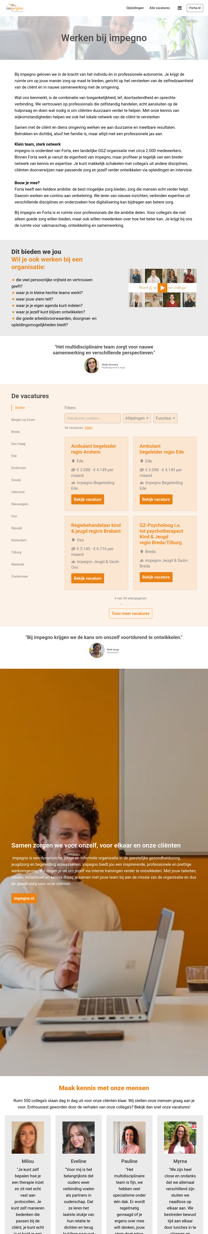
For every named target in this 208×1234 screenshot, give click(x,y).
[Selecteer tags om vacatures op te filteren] (165, 428)
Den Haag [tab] (18, 453)
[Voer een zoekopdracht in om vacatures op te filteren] (93, 428)
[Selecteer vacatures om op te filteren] (137, 428)
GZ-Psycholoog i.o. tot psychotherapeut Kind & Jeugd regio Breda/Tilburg (161, 543)
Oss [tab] (14, 526)
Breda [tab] (15, 441)
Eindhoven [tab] (18, 477)
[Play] (162, 297)
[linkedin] (180, 8)
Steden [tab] (20, 417)
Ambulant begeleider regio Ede (162, 458)
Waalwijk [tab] (17, 574)
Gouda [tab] (16, 490)
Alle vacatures (159, 8)
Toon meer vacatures (130, 623)
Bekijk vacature (87, 509)
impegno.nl (24, 908)
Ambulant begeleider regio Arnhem (93, 458)
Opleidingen (135, 8)
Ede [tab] (14, 465)
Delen (89, 437)
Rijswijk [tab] (16, 538)
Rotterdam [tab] (19, 550)
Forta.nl (195, 8)
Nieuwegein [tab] (19, 514)
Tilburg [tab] (16, 562)
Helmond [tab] (18, 502)
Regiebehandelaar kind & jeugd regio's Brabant (96, 538)
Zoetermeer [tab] (19, 586)
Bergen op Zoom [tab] (23, 429)
